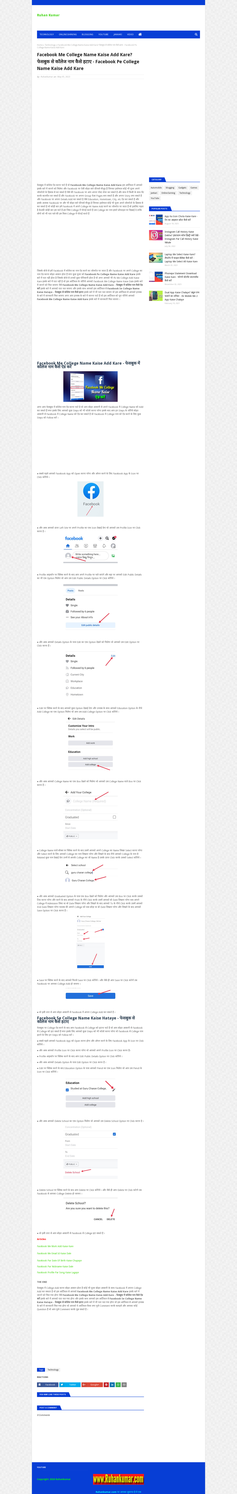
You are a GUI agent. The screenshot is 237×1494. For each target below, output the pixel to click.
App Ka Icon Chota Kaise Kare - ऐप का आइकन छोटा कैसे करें (181, 218)
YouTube (155, 198)
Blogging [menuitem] (87, 34)
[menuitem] (140, 34)
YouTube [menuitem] (103, 34)
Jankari (154, 193)
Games (193, 188)
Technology (50, 45)
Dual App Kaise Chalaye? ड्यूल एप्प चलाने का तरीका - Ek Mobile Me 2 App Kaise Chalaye (182, 296)
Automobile (156, 188)
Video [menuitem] (130, 34)
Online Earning (168, 193)
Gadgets (182, 188)
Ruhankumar (47, 77)
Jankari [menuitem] (118, 34)
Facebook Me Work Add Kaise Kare (55, 1246)
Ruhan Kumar (48, 15)
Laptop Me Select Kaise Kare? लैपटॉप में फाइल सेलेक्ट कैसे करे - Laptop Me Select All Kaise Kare (181, 258)
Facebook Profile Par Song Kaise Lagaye (58, 1272)
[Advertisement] (90, 106)
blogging (170, 188)
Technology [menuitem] (47, 34)
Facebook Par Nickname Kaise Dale (55, 1266)
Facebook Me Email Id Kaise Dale (54, 1253)
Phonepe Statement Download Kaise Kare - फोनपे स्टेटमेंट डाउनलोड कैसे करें (181, 277)
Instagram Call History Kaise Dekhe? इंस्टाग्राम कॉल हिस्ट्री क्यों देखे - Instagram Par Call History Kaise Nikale (182, 237)
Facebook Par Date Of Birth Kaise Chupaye (59, 1260)
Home (40, 45)
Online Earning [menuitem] (68, 34)
